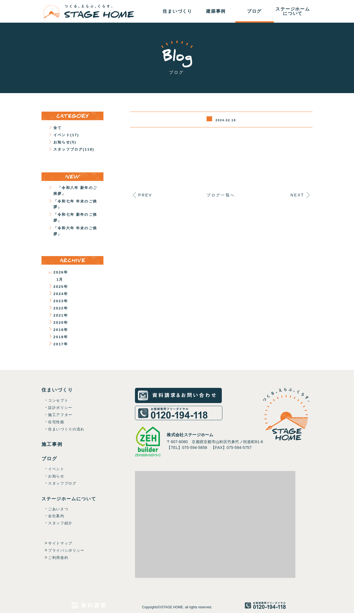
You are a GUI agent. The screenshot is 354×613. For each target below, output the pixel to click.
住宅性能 (58, 423)
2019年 (60, 330)
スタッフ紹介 (63, 528)
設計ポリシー (63, 408)
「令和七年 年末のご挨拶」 (75, 204)
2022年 (60, 308)
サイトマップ (63, 548)
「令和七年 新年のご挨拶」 (75, 217)
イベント (58, 473)
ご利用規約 (60, 563)
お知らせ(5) (64, 142)
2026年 (60, 272)
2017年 (60, 344)
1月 (59, 279)
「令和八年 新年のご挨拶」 (75, 191)
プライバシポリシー (70, 556)
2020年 (60, 322)
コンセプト (60, 401)
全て (57, 128)
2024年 (60, 294)
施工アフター (63, 416)
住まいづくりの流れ (70, 430)
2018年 (60, 337)
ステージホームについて (80, 503)
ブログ (52, 462)
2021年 (60, 315)
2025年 (60, 287)
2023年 (60, 301)
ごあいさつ (60, 514)
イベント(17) (66, 135)
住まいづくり (62, 390)
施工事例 (55, 446)
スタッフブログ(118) (73, 149)
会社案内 (58, 521)
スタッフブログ (66, 487)
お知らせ (58, 480)
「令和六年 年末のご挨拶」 (75, 231)
